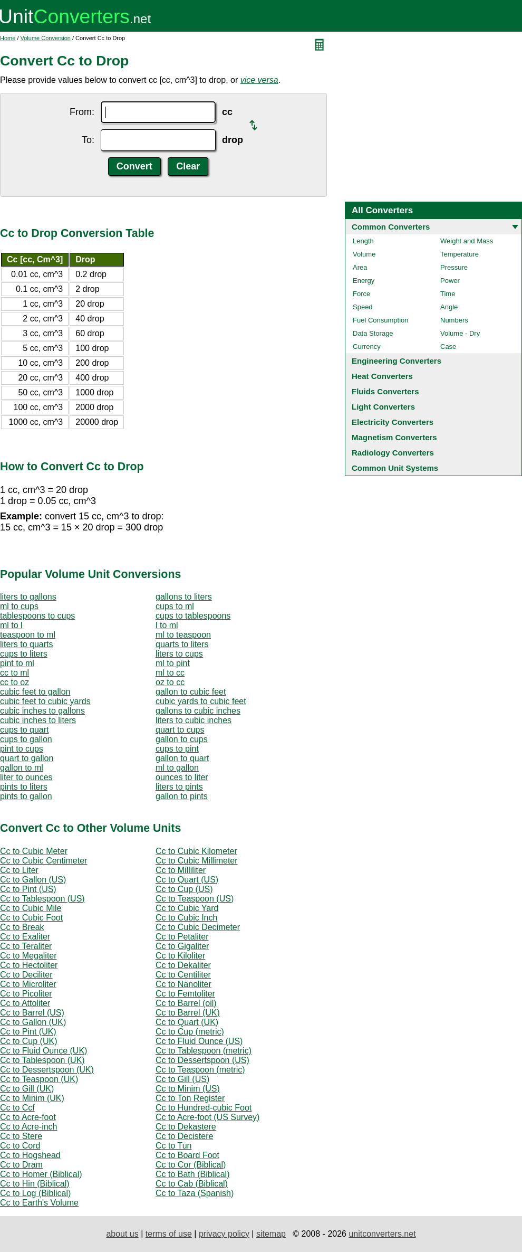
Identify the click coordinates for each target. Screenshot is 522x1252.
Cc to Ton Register (190, 1098)
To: (88, 140)
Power (450, 280)
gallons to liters (184, 596)
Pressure (454, 267)
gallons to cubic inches (198, 710)
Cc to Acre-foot (28, 1117)
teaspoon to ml (27, 634)
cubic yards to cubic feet (201, 701)
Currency (367, 346)
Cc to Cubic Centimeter (43, 860)
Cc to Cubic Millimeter (197, 860)
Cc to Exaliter (25, 936)
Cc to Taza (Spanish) (195, 1193)
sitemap (271, 1233)
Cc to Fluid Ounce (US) (199, 1041)
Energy (363, 280)
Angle (449, 307)
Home (7, 38)
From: (82, 112)
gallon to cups (182, 739)
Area (360, 267)
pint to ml (17, 663)
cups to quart (24, 729)
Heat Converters (382, 376)
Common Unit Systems (395, 467)
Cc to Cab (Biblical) (192, 1183)
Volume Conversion (46, 38)
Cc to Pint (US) (28, 889)
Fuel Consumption (381, 320)
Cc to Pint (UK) (28, 1031)
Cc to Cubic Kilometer (196, 851)
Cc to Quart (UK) (187, 1022)
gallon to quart (182, 758)
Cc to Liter (19, 870)
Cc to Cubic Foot (31, 917)
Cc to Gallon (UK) (33, 1022)
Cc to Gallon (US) (33, 879)
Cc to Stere (21, 1136)
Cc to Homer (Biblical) (41, 1174)
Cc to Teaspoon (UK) (39, 1079)
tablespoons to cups (37, 615)
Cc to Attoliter (25, 1003)
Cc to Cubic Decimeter (198, 927)
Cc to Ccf (17, 1107)
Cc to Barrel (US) (32, 1012)
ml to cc (170, 672)
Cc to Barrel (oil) (186, 1003)
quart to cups (180, 729)
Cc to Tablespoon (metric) (204, 1050)
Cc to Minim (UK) (32, 1098)
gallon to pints (182, 796)
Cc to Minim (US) (188, 1088)
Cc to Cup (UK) (28, 1041)
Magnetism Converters (394, 437)
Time (447, 294)
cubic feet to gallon (35, 691)
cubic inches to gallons (42, 710)
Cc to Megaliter (28, 955)
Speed (363, 307)
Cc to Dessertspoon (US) (202, 1060)
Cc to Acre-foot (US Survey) (207, 1117)
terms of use (169, 1233)
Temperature (459, 254)
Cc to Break (22, 927)
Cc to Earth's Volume (39, 1202)
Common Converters (391, 226)
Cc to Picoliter (26, 993)
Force (361, 294)
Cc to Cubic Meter (33, 851)
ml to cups (19, 606)
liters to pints (179, 786)
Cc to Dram (21, 1164)
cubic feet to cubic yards (45, 701)
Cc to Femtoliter (185, 993)
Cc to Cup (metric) (190, 1031)
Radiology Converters (393, 452)
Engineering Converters (396, 360)
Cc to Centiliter (183, 974)
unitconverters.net (382, 1233)
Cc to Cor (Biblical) (191, 1164)
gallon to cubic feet (191, 691)
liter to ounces (26, 777)
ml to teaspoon (183, 634)
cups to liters (23, 653)
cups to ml (175, 606)
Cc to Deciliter (26, 974)
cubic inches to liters (38, 720)
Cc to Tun (173, 1145)
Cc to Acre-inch (28, 1126)
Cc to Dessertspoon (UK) (47, 1069)
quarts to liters (182, 644)
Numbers (454, 320)
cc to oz (14, 682)
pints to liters (23, 786)
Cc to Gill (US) (182, 1079)
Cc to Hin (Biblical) (35, 1183)
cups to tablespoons (193, 615)
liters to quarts (26, 644)
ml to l (11, 625)
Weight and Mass (466, 241)
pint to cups (21, 748)
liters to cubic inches (193, 720)
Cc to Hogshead (30, 1155)
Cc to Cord (20, 1145)
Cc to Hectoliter (28, 965)
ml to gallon (177, 767)
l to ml (167, 625)
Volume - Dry (460, 333)
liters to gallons (28, 596)
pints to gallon (26, 796)
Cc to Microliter (28, 984)
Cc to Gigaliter (182, 946)
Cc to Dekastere (186, 1126)
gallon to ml (21, 767)
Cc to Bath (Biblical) (193, 1174)
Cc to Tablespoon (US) (42, 898)
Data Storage (373, 333)
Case (448, 346)
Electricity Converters (392, 422)
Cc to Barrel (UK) (188, 1012)
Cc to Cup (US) (184, 889)
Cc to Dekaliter (183, 965)
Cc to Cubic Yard (187, 908)
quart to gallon (26, 758)
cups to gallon (26, 739)
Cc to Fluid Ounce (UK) (43, 1050)
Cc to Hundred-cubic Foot (204, 1107)
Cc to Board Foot (187, 1155)
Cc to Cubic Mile (30, 908)
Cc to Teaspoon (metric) (200, 1069)
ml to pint (173, 663)
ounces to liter (182, 777)
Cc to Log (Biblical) (35, 1193)
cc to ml (14, 672)
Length (363, 241)
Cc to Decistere (184, 1136)
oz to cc (170, 682)
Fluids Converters (385, 391)
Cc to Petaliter (182, 936)
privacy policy (224, 1233)
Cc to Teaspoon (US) (195, 898)
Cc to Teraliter (26, 946)
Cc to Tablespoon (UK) (42, 1060)
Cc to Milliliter (181, 870)
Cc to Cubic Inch (186, 917)
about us (122, 1233)
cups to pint (177, 748)
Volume (364, 254)
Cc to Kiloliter (180, 955)
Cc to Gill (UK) (27, 1088)
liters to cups (179, 653)
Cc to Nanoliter (183, 984)
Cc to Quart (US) (187, 879)
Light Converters (383, 406)
